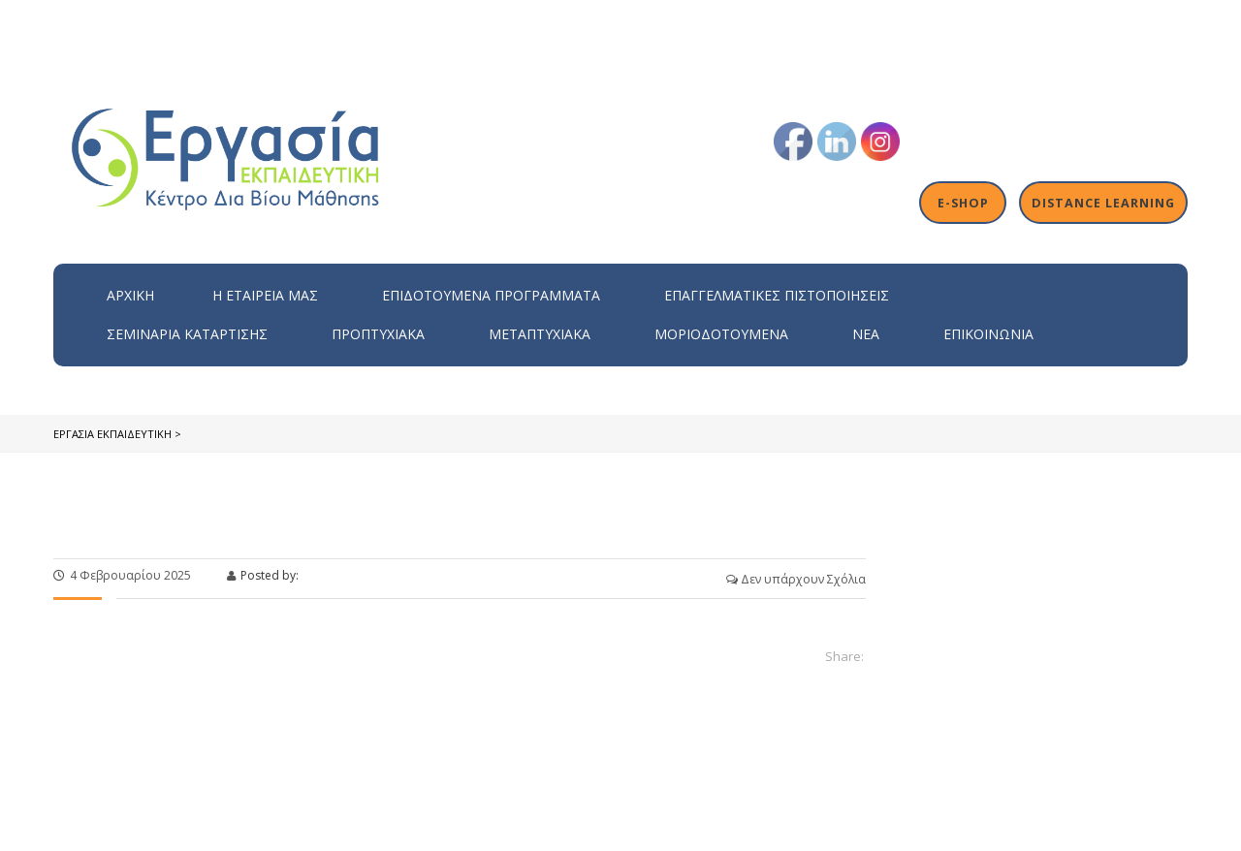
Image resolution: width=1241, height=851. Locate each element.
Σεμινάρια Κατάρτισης (187, 334)
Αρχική (130, 295)
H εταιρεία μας (265, 295)
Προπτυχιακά (378, 334)
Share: (844, 656)
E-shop (967, 202)
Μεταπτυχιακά (539, 334)
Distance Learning (1105, 202)
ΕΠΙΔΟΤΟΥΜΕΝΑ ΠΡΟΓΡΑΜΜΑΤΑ (491, 295)
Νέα (865, 334)
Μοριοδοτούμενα (721, 334)
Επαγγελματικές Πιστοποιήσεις (776, 295)
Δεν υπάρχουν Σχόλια (796, 579)
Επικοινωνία (988, 334)
